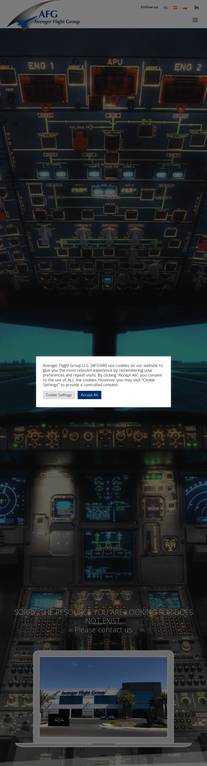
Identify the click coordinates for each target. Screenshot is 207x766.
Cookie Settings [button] (59, 395)
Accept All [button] (89, 395)
